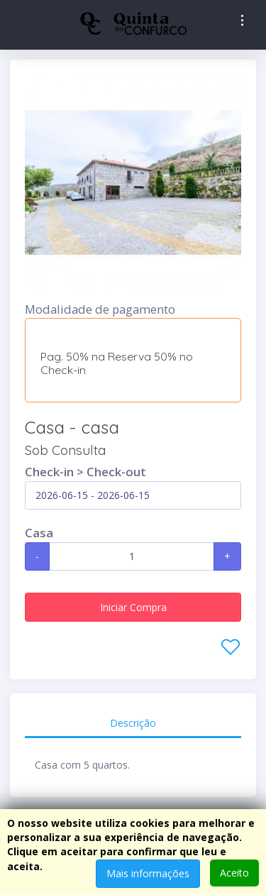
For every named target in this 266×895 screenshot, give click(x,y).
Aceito (234, 872)
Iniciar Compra (133, 607)
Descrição (133, 723)
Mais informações (147, 873)
